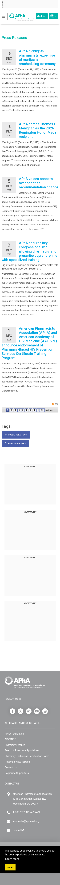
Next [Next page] (47, 410)
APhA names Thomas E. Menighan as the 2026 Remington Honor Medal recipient (38, 130)
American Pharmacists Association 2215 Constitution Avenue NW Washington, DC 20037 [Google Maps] (32, 798)
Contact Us (11, 767)
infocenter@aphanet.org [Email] (26, 821)
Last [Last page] (51, 410)
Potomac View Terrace (17, 761)
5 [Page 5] (23, 410)
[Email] (8, 821)
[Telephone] (8, 812)
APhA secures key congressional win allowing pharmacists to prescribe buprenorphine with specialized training (29, 251)
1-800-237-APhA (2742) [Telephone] (26, 812)
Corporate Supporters (17, 773)
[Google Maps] (8, 794)
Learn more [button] (12, 858)
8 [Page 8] (34, 410)
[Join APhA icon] (8, 830)
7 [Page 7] (30, 410)
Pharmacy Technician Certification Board (27, 756)
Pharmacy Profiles (15, 745)
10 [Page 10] (42, 410)
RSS (55, 404)
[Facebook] (12, 711)
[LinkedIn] (29, 711)
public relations (16, 435)
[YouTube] (37, 711)
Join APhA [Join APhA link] (18, 830)
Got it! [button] (10, 867)
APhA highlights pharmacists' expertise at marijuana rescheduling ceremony (37, 57)
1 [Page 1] (7, 410)
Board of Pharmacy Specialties (22, 750)
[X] (20, 711)
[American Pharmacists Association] (18, 16)
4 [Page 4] (19, 410)
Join (41, 16)
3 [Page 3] (15, 410)
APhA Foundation (14, 733)
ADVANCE (10, 739)
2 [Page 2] (11, 410)
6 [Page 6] (26, 410)
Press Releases (15, 443)
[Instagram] (45, 711)
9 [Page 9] (38, 410)
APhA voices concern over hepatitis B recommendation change (38, 183)
